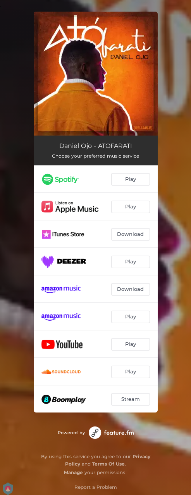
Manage (73, 472)
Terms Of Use (108, 464)
